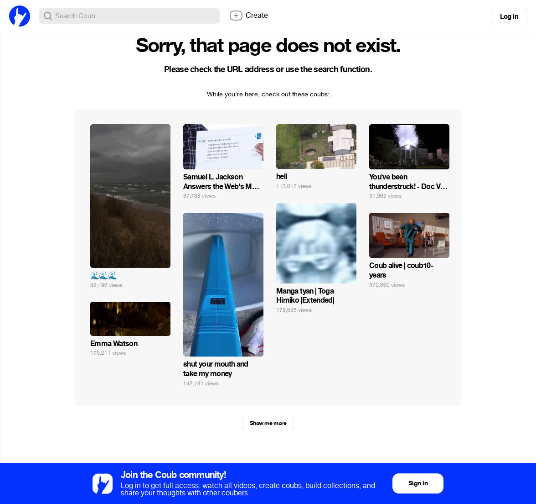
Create (248, 15)
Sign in (418, 483)
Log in (509, 16)
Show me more (268, 423)
